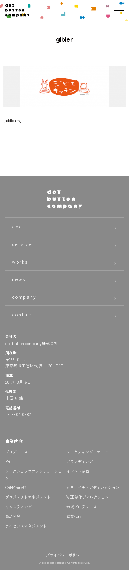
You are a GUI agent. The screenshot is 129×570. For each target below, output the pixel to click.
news (18, 279)
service (22, 243)
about (20, 226)
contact (23, 314)
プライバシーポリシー (65, 555)
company (24, 296)
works (20, 261)
